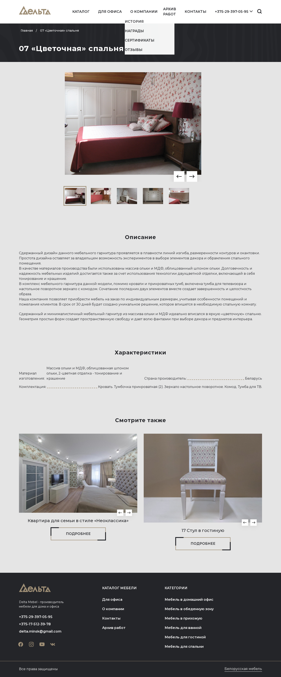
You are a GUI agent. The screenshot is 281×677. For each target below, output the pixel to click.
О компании (144, 12)
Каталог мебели (119, 588)
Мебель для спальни (184, 647)
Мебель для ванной (183, 628)
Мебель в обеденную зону (189, 609)
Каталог (81, 12)
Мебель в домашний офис (189, 600)
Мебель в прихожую (183, 618)
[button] (179, 176)
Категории (176, 588)
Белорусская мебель (243, 669)
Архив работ (169, 11)
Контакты (195, 12)
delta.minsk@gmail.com (40, 631)
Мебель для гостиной (185, 637)
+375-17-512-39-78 (35, 624)
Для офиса (110, 12)
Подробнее (78, 534)
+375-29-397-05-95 (231, 12)
